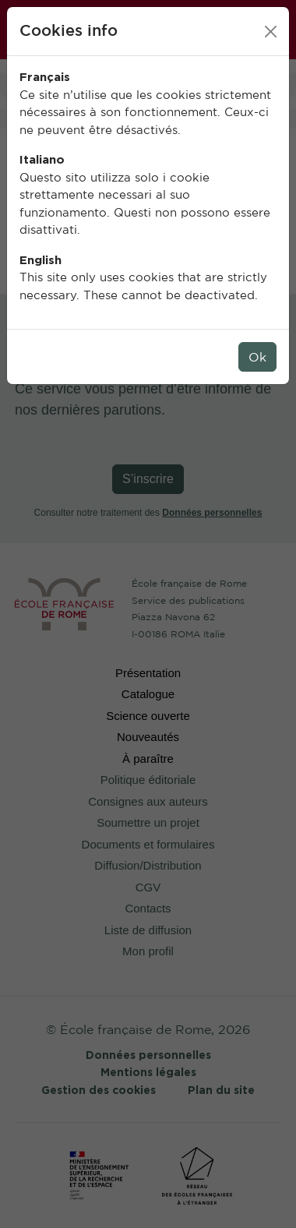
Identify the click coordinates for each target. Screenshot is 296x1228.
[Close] (271, 31)
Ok (257, 357)
